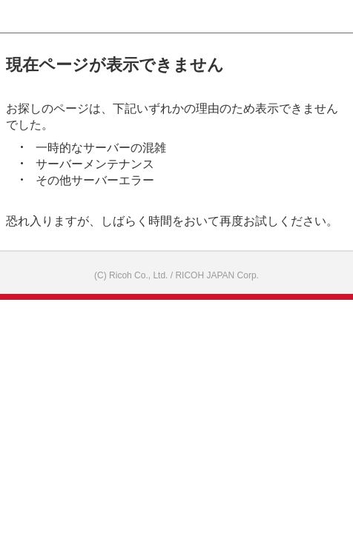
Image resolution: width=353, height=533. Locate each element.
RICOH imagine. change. (34, 17)
